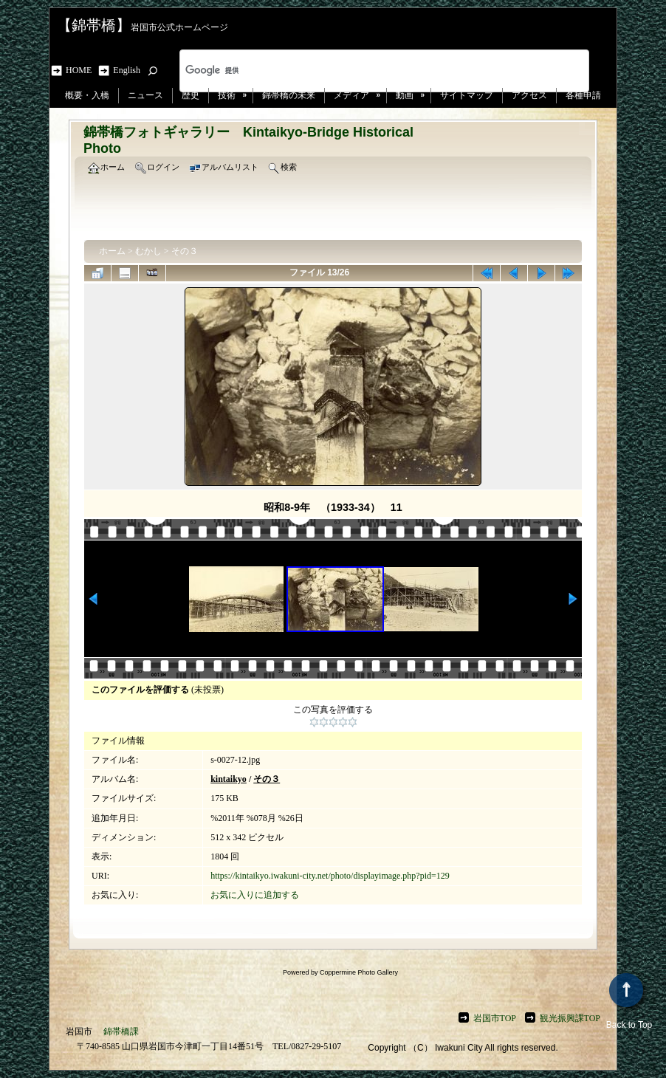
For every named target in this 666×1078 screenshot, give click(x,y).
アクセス (529, 95)
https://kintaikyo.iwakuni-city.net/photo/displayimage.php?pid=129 (330, 876)
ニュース (145, 95)
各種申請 (583, 95)
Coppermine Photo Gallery (359, 972)
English (126, 70)
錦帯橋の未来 (288, 95)
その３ (184, 251)
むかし (148, 251)
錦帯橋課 (121, 1031)
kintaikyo (228, 779)
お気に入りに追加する (254, 895)
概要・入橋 (87, 95)
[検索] (365, 71)
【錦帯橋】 (94, 25)
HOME (81, 70)
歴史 (190, 95)
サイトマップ (466, 95)
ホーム (112, 251)
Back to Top (629, 1001)
